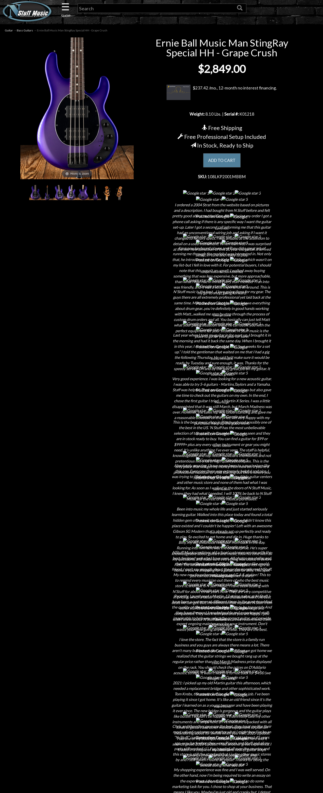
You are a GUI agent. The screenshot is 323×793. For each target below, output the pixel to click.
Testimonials (161, 727)
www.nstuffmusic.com (259, 719)
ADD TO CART (222, 161)
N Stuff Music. (42, 778)
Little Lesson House (68, 719)
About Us (68, 685)
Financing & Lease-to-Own (162, 685)
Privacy (161, 710)
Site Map (161, 736)
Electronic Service (68, 752)
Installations (68, 736)
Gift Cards (161, 719)
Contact (68, 694)
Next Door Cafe (68, 710)
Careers (68, 702)
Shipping (161, 694)
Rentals (68, 727)
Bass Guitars (25, 31)
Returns (162, 702)
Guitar (9, 31)
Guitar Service (68, 744)
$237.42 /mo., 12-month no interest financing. (221, 93)
